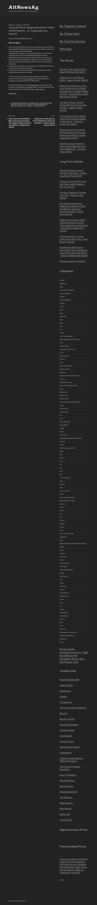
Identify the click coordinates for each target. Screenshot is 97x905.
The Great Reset (39, 106)
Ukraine (62, 609)
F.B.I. (61, 415)
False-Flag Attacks (65, 421)
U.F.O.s (61, 602)
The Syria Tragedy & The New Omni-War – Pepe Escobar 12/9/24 (73, 195)
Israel (61, 471)
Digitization (63, 372)
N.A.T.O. (62, 507)
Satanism (62, 553)
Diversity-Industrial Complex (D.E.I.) (69, 375)
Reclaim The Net (67, 719)
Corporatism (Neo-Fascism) (67, 349)
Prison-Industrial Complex (67, 533)
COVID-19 (21, 87)
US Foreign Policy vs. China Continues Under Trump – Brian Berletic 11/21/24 (74, 239)
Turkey (62, 599)
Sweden (62, 573)
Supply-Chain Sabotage (66, 570)
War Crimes (63, 629)
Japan (61, 481)
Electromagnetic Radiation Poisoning (70, 402)
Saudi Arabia (63, 556)
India (61, 461)
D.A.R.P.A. (62, 359)
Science (62, 560)
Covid (20, 104)
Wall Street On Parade (70, 747)
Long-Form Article (41, 104)
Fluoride (62, 428)
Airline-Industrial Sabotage (67, 290)
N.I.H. (61, 514)
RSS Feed (65, 49)
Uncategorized (64, 612)
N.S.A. (61, 517)
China (61, 342)
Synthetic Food (64, 576)
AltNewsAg (24, 7)
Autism (62, 306)
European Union (64, 412)
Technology (63, 586)
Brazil (61, 319)
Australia (62, 303)
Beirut (61, 313)
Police (61, 530)
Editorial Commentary (66, 382)
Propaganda (63, 537)
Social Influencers (65, 563)
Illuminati (62, 458)
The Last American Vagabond (73, 708)
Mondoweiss (65, 691)
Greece (62, 444)
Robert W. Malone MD (69, 680)
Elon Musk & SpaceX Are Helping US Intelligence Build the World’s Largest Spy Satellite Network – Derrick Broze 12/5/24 (73, 209)
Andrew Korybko (67, 730)
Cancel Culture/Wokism (66, 336)
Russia (61, 550)
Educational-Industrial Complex (68, 385)
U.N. (61, 606)
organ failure (40, 89)
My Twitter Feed (69, 33)
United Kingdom (64, 616)
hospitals (29, 87)
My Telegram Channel (73, 26)
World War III (63, 639)
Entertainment (64, 408)
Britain (61, 323)
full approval (34, 85)
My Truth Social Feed (72, 41)
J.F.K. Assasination (65, 477)
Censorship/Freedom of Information (24, 103)
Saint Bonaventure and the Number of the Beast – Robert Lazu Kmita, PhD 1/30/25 (73, 173)
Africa (61, 287)
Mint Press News (67, 780)
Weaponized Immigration (67, 635)
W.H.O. (61, 625)
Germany (62, 441)
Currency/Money (64, 356)
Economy (62, 379)
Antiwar (63, 696)
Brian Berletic (66, 808)
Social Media (63, 566)
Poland (62, 527)
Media (61, 494)
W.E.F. (61, 622)
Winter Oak (65, 814)
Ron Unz (63, 713)
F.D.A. (25, 104)
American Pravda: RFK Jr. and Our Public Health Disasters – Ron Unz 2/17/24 (73, 184)
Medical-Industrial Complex (21, 106)
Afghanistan (63, 283)
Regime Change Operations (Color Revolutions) (73, 543)
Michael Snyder (67, 786)
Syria (61, 579)
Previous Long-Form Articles (72, 261)
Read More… (13, 93)
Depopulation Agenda (66, 366)
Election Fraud (64, 395)
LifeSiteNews (66, 753)
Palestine (62, 523)
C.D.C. (61, 326)
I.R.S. (61, 454)
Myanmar (62, 504)
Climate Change (64, 346)
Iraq (61, 468)
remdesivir (30, 79)
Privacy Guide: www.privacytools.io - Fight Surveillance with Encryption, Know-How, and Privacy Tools (74, 655)
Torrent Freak (66, 820)
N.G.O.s (62, 510)
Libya (61, 487)
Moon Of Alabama (68, 775)
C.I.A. (61, 329)
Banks (61, 310)
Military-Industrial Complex (67, 500)
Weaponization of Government (68, 632)
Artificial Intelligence (65, 300)
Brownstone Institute (69, 725)
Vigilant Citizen (66, 685)
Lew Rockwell (66, 736)
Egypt (61, 389)
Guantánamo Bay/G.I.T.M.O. (67, 448)
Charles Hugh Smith (68, 792)
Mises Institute (66, 803)
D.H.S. (61, 362)
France (62, 431)
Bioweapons (63, 316)
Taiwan (62, 583)
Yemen (62, 642)
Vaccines (62, 619)
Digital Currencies (65, 369)
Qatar (61, 540)
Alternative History (65, 293)
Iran (61, 464)
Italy (61, 474)
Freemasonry (63, 435)
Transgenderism (64, 596)
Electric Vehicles (64, 398)
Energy (62, 405)
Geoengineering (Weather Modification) (71, 438)
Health (30, 104)
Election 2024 (64, 392)
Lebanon (62, 484)
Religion (62, 547)
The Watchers (66, 797)
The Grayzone (66, 702)
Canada (62, 333)
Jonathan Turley (67, 741)
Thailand (62, 589)
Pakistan (62, 520)
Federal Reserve (64, 425)
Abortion (62, 280)
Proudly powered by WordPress (17, 901)
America (62, 296)
